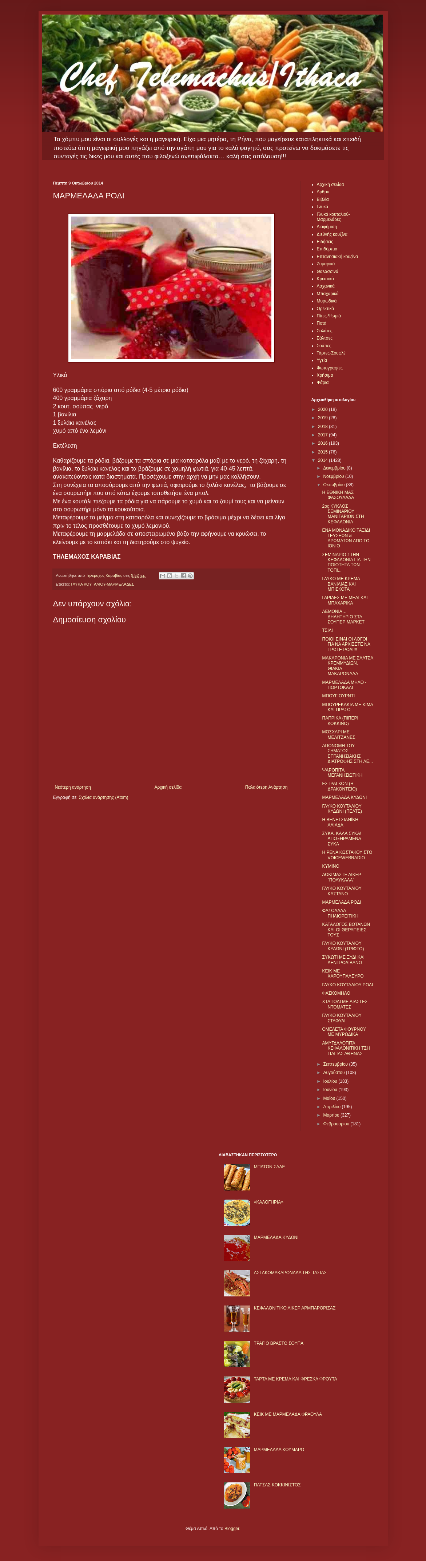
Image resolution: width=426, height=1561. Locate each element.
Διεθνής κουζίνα (332, 234)
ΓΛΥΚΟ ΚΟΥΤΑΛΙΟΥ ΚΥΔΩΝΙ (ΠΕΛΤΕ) (342, 809)
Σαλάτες (325, 330)
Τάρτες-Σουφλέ (331, 353)
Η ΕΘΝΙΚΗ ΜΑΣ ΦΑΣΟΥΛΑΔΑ (338, 495)
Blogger (231, 1528)
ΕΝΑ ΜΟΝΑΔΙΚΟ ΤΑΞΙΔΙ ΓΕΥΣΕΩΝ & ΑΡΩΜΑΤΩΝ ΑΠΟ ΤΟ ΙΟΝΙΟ (346, 538)
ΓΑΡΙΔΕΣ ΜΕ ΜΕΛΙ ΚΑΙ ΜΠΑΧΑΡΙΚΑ (344, 600)
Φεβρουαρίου (336, 1123)
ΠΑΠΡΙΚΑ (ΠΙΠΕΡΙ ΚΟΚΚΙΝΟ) (340, 721)
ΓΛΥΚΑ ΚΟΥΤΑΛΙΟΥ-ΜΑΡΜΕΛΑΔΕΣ (102, 584)
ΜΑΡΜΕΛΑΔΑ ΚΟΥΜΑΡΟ (279, 1449)
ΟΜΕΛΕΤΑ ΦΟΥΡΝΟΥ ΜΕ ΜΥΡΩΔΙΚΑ (344, 1032)
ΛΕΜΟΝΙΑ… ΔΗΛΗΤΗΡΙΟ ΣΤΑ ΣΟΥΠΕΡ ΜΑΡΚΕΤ (343, 617)
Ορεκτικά (325, 308)
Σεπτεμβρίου (336, 1064)
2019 (323, 417)
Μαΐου (329, 1098)
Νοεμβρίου (334, 476)
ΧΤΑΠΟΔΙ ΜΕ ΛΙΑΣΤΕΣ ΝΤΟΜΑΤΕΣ (344, 1004)
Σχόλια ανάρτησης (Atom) (103, 797)
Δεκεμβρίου (335, 468)
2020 (323, 409)
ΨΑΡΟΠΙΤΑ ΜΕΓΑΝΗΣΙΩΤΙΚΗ (342, 773)
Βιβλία (323, 199)
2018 (323, 426)
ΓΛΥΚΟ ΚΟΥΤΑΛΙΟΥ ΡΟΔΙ (347, 984)
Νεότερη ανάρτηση (73, 787)
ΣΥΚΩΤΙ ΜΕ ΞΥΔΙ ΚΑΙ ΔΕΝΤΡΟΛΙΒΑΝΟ (343, 960)
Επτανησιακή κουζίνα (337, 256)
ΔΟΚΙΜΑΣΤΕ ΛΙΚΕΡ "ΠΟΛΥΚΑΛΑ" (341, 877)
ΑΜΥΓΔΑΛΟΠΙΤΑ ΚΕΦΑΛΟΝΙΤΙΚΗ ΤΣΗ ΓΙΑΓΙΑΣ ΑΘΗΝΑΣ (346, 1048)
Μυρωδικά (327, 301)
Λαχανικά (326, 286)
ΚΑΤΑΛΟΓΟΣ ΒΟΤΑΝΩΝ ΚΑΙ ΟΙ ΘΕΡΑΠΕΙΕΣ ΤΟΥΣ (346, 930)
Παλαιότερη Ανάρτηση (266, 787)
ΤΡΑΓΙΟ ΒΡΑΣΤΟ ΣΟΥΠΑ (278, 1343)
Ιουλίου (330, 1081)
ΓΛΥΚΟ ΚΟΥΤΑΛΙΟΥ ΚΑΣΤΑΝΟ (341, 891)
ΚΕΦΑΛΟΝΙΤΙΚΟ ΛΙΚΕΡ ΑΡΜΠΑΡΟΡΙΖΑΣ (295, 1308)
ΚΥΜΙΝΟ (330, 866)
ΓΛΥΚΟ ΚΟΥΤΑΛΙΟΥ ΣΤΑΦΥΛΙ (341, 1018)
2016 (323, 443)
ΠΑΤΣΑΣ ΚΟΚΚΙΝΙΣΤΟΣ (277, 1484)
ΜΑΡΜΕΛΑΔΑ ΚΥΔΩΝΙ (344, 797)
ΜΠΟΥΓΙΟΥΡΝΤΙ (338, 695)
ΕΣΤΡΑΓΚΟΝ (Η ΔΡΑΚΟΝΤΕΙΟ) (339, 786)
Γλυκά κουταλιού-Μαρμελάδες (333, 217)
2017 (323, 434)
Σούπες (324, 345)
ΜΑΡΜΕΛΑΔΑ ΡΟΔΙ (341, 902)
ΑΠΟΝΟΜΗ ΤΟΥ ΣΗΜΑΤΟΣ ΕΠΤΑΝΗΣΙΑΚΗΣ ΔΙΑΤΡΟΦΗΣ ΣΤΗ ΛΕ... (347, 753)
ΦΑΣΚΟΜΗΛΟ (336, 993)
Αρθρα (323, 191)
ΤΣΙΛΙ (327, 630)
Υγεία (322, 360)
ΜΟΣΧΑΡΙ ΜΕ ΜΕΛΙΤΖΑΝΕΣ (338, 734)
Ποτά (322, 323)
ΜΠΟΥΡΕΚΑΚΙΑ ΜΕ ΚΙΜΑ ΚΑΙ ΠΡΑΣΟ (347, 707)
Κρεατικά (325, 278)
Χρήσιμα (325, 375)
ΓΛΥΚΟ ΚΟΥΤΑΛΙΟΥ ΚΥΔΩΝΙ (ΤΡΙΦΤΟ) (343, 946)
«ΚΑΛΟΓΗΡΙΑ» (268, 1202)
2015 (323, 452)
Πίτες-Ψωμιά (329, 315)
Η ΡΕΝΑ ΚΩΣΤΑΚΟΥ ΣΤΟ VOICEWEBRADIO (347, 855)
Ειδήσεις (325, 241)
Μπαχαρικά (328, 293)
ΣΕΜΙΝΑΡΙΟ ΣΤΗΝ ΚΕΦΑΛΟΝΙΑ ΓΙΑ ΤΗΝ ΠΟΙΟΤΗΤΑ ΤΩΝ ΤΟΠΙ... (346, 562)
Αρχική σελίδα (168, 787)
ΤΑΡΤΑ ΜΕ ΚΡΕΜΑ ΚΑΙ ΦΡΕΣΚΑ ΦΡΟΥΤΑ (295, 1379)
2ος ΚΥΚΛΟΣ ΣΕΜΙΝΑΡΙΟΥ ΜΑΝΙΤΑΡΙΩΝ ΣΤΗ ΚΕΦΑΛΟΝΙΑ (343, 514)
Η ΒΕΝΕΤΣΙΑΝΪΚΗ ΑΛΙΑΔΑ (340, 822)
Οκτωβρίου (334, 484)
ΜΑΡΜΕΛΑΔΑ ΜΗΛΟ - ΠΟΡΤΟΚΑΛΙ (344, 685)
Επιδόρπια (327, 248)
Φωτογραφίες (330, 368)
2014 (323, 460)
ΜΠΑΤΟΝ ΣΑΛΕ (269, 1166)
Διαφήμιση (327, 226)
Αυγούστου (334, 1072)
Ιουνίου (330, 1089)
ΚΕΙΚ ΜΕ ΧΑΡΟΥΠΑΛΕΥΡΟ (342, 973)
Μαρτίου (332, 1115)
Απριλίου (332, 1106)
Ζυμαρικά (326, 263)
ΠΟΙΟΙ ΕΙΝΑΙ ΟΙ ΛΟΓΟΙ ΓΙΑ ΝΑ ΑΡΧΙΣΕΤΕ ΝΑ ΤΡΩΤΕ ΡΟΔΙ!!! (346, 644)
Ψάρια (323, 382)
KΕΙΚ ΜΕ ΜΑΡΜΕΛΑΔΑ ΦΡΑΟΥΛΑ (288, 1414)
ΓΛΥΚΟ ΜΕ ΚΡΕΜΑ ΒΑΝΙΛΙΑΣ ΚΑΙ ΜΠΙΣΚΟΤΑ (341, 584)
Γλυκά (323, 206)
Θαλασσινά (327, 271)
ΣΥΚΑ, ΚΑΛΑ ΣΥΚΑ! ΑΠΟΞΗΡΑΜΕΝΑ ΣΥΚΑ (341, 839)
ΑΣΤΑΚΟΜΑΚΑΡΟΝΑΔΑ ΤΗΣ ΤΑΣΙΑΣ (290, 1272)
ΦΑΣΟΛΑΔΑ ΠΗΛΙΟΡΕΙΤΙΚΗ (340, 913)
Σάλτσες (325, 338)
